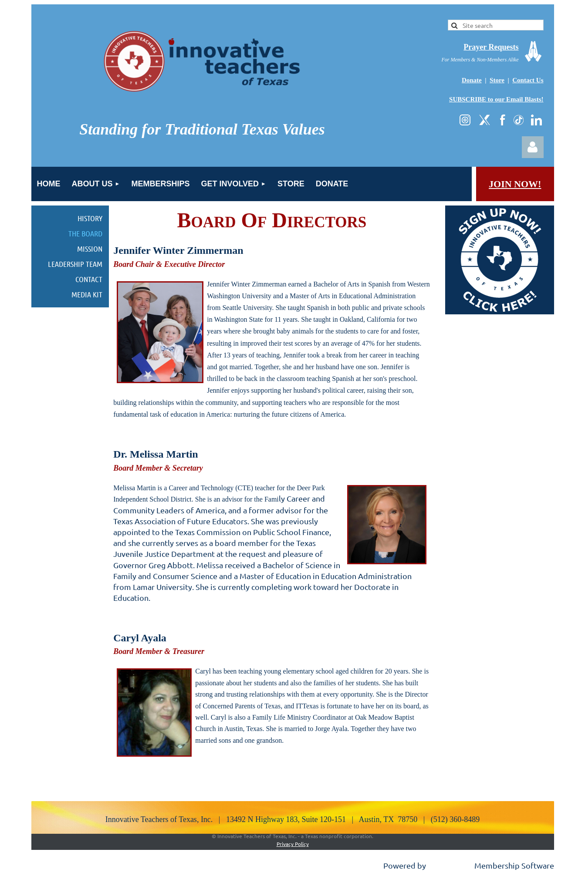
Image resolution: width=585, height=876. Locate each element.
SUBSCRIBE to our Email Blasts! (496, 99)
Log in (533, 147)
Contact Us (527, 80)
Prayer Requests (490, 47)
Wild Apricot (450, 865)
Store (497, 80)
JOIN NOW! (515, 184)
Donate (472, 80)
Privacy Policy (293, 843)
